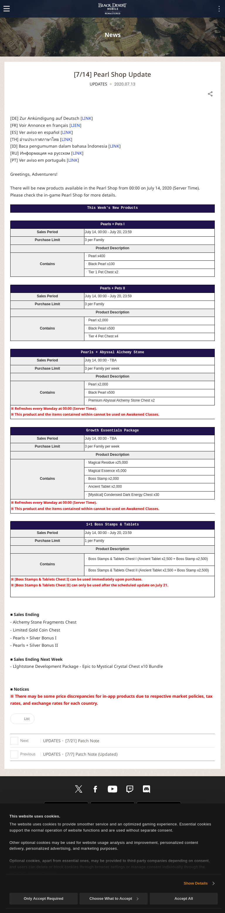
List (22, 718)
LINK (86, 118)
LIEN (75, 125)
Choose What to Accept (113, 898)
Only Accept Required (43, 898)
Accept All (184, 898)
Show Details (196, 883)
